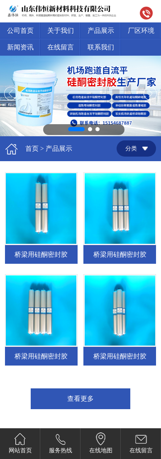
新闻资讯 (20, 47)
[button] (76, 129)
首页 (32, 148)
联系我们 (101, 47)
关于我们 (60, 30)
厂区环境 (141, 30)
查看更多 (80, 398)
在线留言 (60, 47)
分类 (131, 148)
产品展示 (101, 30)
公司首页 (20, 30)
